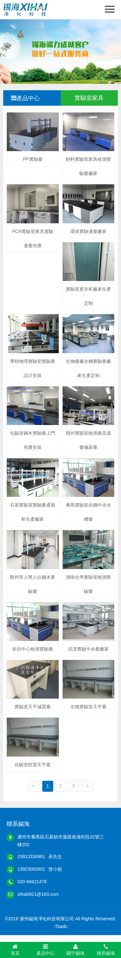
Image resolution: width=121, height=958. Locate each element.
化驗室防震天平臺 (33, 764)
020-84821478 (31, 881)
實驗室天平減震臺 (33, 706)
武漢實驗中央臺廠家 (88, 649)
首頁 (15, 949)
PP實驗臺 (33, 159)
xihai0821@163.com (38, 894)
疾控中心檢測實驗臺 (32, 649)
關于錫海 (76, 949)
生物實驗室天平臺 (88, 706)
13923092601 (31, 869)
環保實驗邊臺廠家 (88, 231)
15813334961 (31, 856)
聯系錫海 (106, 949)
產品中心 (45, 949)
